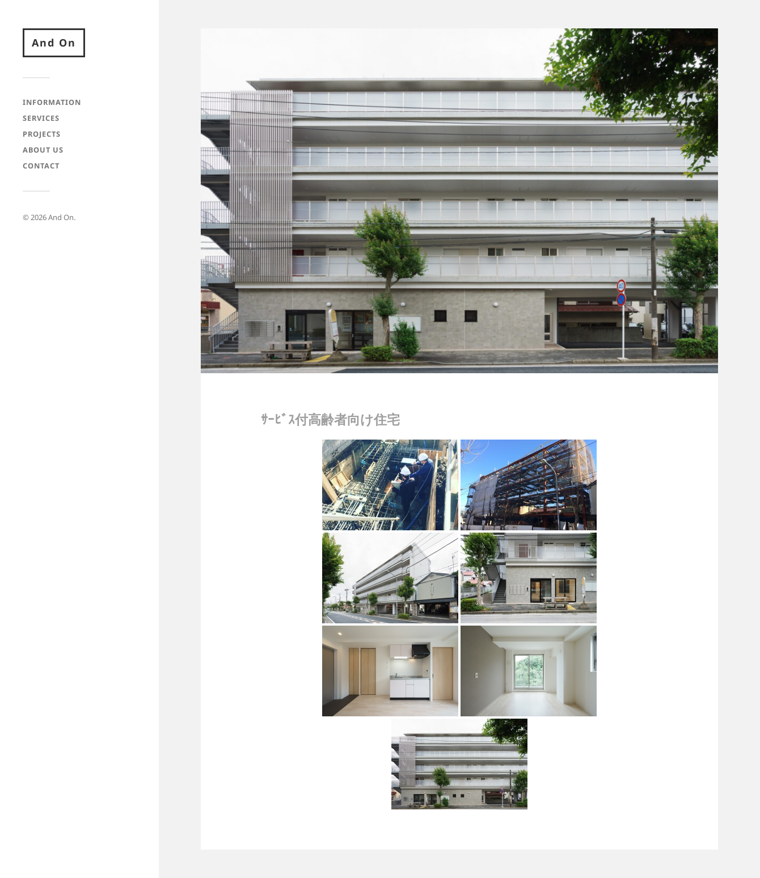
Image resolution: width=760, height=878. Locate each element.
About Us (43, 150)
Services (41, 118)
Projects (42, 134)
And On (54, 42)
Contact (41, 166)
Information (52, 102)
